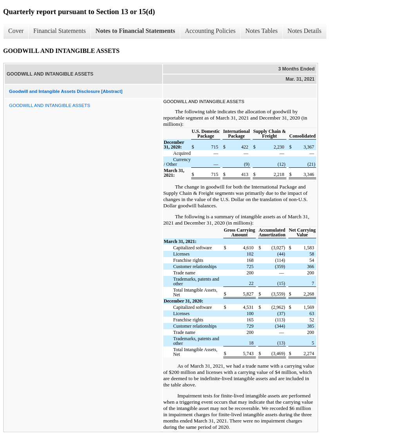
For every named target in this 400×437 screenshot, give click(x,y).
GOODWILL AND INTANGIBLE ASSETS (49, 105)
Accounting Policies (210, 30)
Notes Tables (261, 30)
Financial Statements (59, 30)
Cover (16, 30)
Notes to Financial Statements (135, 30)
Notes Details (305, 30)
